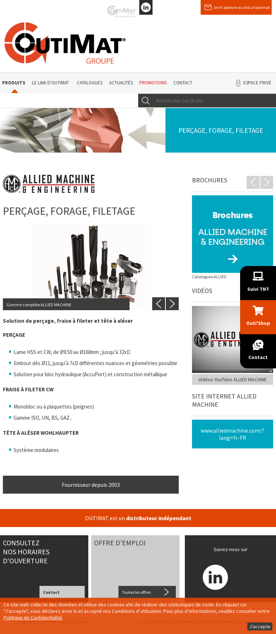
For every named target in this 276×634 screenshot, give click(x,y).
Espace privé (257, 83)
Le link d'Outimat (50, 83)
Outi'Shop (258, 323)
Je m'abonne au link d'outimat (241, 7)
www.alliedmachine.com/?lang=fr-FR (233, 434)
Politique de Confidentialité (33, 617)
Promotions (153, 83)
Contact (182, 83)
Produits (13, 83)
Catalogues (89, 83)
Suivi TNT (258, 289)
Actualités (121, 83)
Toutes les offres (136, 592)
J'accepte (260, 626)
